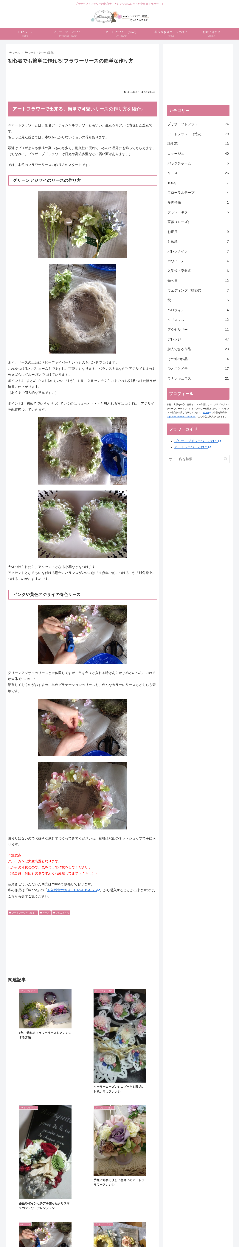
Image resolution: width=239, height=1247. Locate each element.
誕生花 (198, 144)
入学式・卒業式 (198, 271)
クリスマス (198, 320)
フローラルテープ (198, 193)
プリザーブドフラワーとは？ (197, 441)
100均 (198, 183)
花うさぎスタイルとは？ (149, 1235)
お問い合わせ (176, 1235)
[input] (198, 459)
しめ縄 (198, 242)
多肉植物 (198, 203)
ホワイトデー (198, 261)
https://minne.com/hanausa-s (182, 416)
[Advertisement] (82, 75)
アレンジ (198, 339)
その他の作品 (198, 359)
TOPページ (62, 1235)
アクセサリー (198, 330)
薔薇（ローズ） (198, 222)
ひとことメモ (61, 912)
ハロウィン (198, 310)
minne (207, 412)
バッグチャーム (198, 163)
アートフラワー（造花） (23, 912)
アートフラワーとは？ (192, 447)
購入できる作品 (198, 349)
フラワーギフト (198, 212)
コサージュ (198, 154)
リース (44, 912)
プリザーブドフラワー (198, 124)
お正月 (198, 232)
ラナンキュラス (198, 379)
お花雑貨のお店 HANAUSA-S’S (73, 890)
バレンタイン (198, 251)
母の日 (198, 281)
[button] (225, 459)
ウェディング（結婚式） (198, 290)
